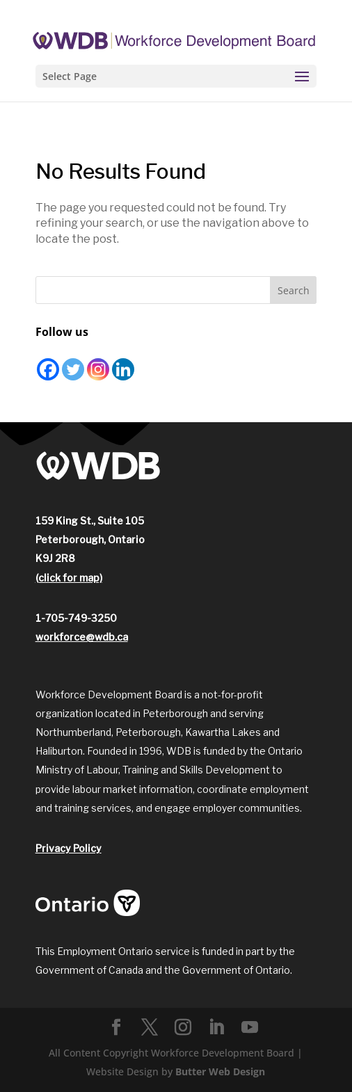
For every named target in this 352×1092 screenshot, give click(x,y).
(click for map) (68, 578)
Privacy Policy (68, 848)
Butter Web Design (220, 1071)
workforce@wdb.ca (81, 637)
